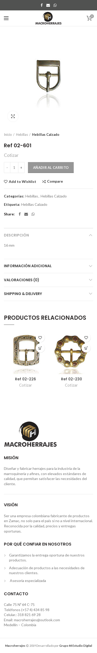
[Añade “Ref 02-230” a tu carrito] (86, 348)
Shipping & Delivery (23, 293)
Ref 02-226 (25, 379)
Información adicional (28, 265)
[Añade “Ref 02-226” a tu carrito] (40, 348)
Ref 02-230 (71, 379)
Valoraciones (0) (21, 280)
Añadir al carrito (51, 167)
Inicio (8, 134)
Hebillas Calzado (45, 134)
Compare (55, 181)
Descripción (16, 235)
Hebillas (22, 134)
